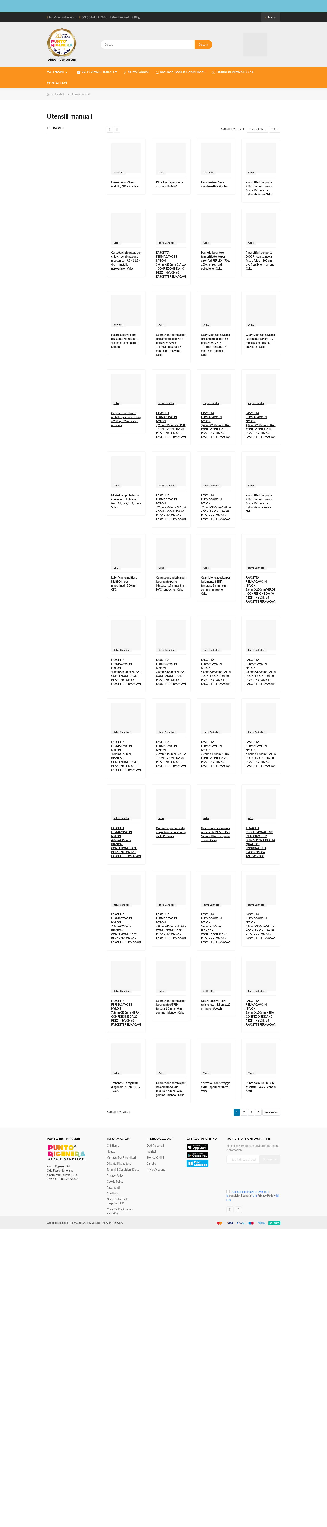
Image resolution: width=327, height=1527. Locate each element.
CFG (116, 567)
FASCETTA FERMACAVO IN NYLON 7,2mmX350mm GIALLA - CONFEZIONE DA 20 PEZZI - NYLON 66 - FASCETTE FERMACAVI (216, 507)
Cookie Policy (115, 1181)
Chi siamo (113, 1145)
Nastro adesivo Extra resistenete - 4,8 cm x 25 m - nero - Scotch (215, 1004)
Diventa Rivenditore (119, 1163)
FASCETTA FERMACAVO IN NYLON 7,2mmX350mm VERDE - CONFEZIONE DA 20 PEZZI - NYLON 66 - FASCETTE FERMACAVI (171, 425)
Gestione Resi (120, 17)
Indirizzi (151, 1151)
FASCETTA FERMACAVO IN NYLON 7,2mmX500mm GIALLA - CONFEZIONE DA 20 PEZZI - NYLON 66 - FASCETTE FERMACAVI (171, 507)
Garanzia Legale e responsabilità (117, 1201)
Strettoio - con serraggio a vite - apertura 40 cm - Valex (215, 1087)
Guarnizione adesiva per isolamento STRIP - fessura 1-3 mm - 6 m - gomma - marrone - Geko (215, 585)
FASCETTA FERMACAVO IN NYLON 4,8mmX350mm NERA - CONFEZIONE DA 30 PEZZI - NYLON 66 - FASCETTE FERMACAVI (126, 671)
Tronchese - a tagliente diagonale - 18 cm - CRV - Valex (125, 1087)
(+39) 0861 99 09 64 (94, 17)
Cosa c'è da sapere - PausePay (120, 1211)
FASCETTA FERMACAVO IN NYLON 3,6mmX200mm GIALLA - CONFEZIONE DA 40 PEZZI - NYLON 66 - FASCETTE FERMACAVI (261, 671)
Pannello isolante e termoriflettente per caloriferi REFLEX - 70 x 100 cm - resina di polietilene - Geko (215, 260)
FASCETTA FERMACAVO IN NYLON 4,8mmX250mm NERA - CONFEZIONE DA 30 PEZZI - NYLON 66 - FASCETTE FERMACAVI (261, 425)
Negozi (111, 1151)
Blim (250, 818)
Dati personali (155, 1145)
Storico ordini (155, 1157)
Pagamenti (113, 1187)
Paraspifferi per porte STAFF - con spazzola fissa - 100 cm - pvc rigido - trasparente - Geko (259, 503)
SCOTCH (118, 325)
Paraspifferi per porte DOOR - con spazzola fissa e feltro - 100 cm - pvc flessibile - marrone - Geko (261, 260)
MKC (161, 172)
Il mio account (156, 1169)
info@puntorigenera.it (62, 17)
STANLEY (118, 172)
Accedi (270, 17)
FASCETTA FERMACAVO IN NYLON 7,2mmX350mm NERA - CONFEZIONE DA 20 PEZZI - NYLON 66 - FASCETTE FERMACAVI (126, 1012)
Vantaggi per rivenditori (121, 1157)
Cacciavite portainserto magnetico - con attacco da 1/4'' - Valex (171, 832)
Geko (251, 172)
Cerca (203, 44)
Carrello (151, 1163)
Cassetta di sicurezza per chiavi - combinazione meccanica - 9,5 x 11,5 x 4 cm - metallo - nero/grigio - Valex (126, 260)
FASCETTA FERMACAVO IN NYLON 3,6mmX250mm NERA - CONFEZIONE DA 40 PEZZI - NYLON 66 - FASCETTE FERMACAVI (216, 425)
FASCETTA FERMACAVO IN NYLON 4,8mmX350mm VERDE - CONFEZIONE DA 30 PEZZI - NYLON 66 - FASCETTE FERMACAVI (261, 926)
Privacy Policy (115, 1175)
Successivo (271, 1112)
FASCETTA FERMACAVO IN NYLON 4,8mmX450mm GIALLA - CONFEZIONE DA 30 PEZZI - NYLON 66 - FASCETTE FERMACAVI (261, 754)
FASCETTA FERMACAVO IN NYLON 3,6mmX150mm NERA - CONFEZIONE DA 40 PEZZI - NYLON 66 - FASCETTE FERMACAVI (261, 1012)
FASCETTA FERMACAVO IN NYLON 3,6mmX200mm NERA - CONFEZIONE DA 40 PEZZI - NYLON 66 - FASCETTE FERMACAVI (171, 671)
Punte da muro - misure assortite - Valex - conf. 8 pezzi (261, 1087)
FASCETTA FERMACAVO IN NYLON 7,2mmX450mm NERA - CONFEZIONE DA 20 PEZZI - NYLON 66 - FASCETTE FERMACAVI (216, 754)
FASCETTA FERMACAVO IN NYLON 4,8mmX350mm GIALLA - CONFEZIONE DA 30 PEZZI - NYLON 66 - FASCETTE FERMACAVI (216, 671)
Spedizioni (113, 1193)
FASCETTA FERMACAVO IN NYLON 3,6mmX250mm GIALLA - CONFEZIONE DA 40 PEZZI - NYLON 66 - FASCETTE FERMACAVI (171, 264)
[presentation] (253, 1178)
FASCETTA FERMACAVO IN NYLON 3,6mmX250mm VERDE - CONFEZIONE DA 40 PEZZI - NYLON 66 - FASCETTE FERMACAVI (261, 589)
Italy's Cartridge (166, 242)
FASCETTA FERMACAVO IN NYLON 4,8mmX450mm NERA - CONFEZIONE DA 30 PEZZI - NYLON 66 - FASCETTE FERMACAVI (171, 926)
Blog (137, 17)
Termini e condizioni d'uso (123, 1169)
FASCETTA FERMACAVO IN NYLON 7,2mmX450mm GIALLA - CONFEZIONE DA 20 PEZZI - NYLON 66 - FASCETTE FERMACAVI (171, 754)
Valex (116, 242)
